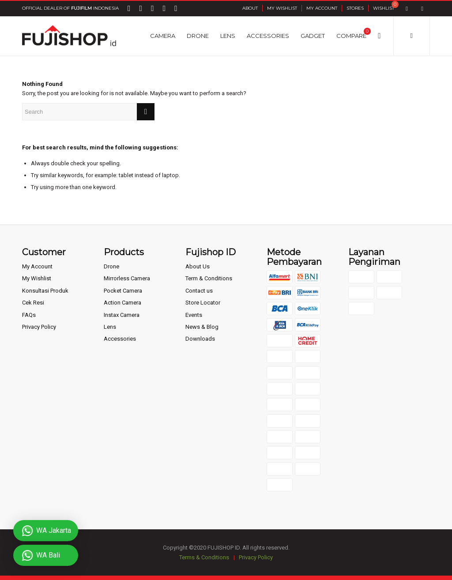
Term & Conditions (208, 278)
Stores (355, 8)
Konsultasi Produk (45, 290)
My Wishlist (282, 8)
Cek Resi (33, 302)
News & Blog (201, 326)
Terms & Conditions (204, 557)
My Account (321, 8)
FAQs (29, 315)
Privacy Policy (39, 326)
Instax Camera (121, 315)
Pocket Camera (123, 290)
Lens (110, 326)
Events (193, 315)
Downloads (200, 338)
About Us (197, 266)
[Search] (379, 36)
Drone (111, 266)
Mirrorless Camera (127, 278)
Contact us (199, 290)
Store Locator (202, 302)
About (250, 8)
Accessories (120, 338)
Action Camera (122, 302)
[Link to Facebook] (406, 8)
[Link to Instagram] (422, 8)
